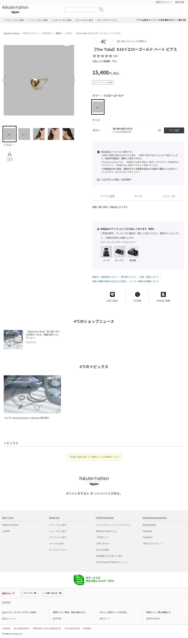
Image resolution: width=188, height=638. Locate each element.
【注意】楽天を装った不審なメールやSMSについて (94, 457)
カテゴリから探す (58, 537)
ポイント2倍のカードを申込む (113, 612)
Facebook (147, 531)
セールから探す (56, 543)
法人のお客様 (102, 549)
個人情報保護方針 (22, 628)
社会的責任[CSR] (72, 628)
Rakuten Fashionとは (106, 531)
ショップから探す (58, 531)
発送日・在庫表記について (105, 276)
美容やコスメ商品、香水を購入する (69, 612)
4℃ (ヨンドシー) (30, 33)
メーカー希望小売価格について (144, 281)
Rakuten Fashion (30, 10)
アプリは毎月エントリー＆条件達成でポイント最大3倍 (161, 20)
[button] (4, 80)
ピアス (69, 33)
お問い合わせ (102, 543)
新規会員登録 (149, 525)
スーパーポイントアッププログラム (113, 525)
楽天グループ (162, 2)
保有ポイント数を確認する (158, 612)
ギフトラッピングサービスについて (118, 242)
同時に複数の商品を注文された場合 (109, 281)
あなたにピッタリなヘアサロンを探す (19, 612)
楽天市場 (179, 2)
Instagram (148, 537)
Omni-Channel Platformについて (112, 562)
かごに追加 (174, 130)
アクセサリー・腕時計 (52, 33)
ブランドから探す (58, 525)
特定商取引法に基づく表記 (109, 556)
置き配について (128, 276)
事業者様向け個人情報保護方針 (47, 628)
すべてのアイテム (58, 549)
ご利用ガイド (102, 537)
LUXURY (6, 531)
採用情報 (87, 628)
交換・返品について (149, 276)
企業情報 (6, 628)
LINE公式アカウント (153, 543)
